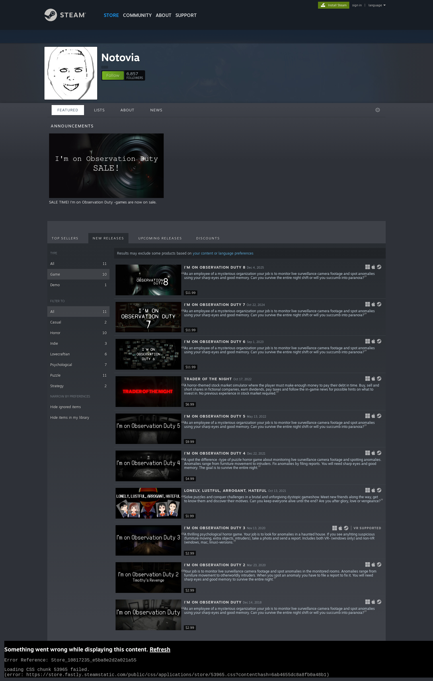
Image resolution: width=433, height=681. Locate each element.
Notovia (120, 57)
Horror (78, 332)
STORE (111, 15)
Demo (78, 284)
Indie (78, 343)
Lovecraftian (78, 354)
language (375, 5)
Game (78, 274)
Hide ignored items (65, 407)
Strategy (78, 385)
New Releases (108, 238)
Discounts (208, 238)
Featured (67, 110)
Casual (78, 322)
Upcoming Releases (160, 238)
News (156, 110)
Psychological (78, 364)
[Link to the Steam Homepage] (65, 19)
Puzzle (78, 375)
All (78, 263)
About (163, 15)
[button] (113, 75)
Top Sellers (65, 238)
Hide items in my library (69, 417)
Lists (99, 110)
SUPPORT (186, 15)
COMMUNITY (137, 15)
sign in (357, 5)
